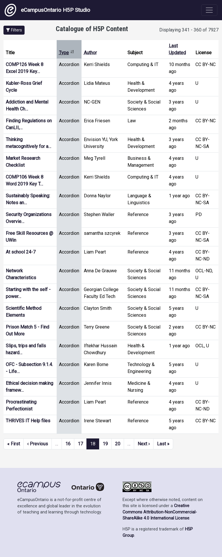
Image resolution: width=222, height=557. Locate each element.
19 (105, 444)
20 (117, 444)
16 (68, 444)
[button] (14, 30)
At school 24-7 (21, 252)
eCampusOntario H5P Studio (47, 10)
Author (90, 52)
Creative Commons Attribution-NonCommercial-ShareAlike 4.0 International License (160, 512)
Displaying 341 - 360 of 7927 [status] (189, 30)
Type (66, 52)
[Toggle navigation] (209, 10)
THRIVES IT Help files (28, 420)
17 (80, 444)
